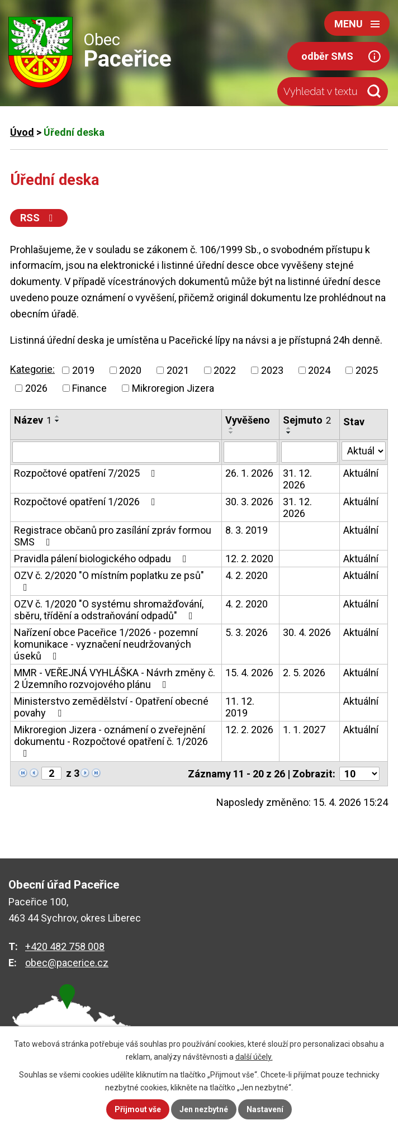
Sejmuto (307, 420)
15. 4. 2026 (249, 672)
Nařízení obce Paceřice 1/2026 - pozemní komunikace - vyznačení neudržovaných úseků (106, 644)
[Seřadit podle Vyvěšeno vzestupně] (231, 428)
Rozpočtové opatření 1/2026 (87, 501)
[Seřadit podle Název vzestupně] (57, 416)
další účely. (254, 1056)
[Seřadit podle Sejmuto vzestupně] (289, 428)
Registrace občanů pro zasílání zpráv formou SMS (112, 536)
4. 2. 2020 (246, 575)
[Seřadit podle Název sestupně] (57, 421)
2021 (178, 370)
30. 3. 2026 (249, 501)
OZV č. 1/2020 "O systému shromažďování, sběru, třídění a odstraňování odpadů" (108, 609)
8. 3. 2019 (246, 530)
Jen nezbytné (203, 1109)
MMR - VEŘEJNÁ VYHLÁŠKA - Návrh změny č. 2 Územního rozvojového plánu (114, 678)
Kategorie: (32, 369)
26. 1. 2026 (249, 473)
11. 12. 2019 (239, 707)
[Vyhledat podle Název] (116, 452)
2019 (83, 370)
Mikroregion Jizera (173, 388)
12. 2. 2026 (249, 729)
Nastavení (265, 1109)
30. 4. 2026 (307, 632)
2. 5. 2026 (304, 672)
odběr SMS (327, 56)
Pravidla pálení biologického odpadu (102, 558)
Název (32, 420)
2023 (272, 370)
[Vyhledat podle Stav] (364, 451)
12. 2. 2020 (249, 558)
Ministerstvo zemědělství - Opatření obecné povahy (111, 707)
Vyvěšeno (247, 420)
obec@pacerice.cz (66, 963)
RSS (39, 218)
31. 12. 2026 (297, 479)
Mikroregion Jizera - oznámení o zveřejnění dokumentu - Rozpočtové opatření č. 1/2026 (111, 741)
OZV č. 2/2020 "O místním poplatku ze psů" (109, 580)
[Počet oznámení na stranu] (359, 774)
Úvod (22, 132)
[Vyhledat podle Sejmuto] (309, 452)
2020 (130, 370)
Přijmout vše (138, 1109)
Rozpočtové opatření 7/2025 (87, 473)
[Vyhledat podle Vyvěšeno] (250, 452)
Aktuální (360, 473)
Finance (89, 388)
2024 (319, 370)
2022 (225, 370)
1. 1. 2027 (304, 729)
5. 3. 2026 (246, 632)
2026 (36, 388)
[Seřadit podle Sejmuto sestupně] (289, 432)
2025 (367, 370)
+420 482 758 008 (65, 946)
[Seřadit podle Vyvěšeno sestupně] (231, 432)
